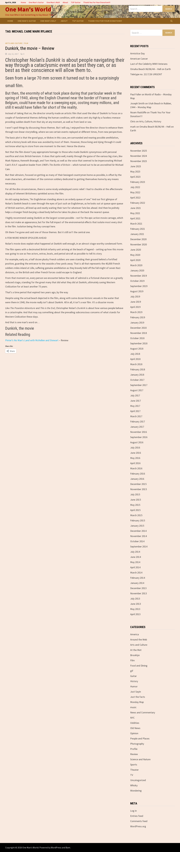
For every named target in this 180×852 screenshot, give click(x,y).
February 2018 (137, 369)
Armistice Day (137, 53)
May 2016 (135, 458)
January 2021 (137, 234)
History (134, 681)
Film (26, 43)
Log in (133, 810)
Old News (135, 728)
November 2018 (138, 333)
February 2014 (137, 577)
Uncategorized (138, 780)
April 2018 (135, 359)
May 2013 (135, 609)
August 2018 (136, 348)
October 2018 (137, 338)
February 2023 (137, 182)
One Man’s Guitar (36, 2)
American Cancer (139, 58)
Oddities (134, 722)
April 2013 (135, 614)
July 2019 (135, 296)
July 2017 (135, 395)
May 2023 (135, 171)
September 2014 (138, 546)
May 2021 (135, 213)
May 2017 (135, 405)
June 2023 (135, 166)
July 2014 (135, 551)
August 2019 (136, 291)
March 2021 (136, 223)
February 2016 (137, 473)
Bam (68, 847)
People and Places (139, 738)
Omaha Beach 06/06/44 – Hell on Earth (150, 69)
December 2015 (138, 484)
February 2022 (137, 202)
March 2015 (136, 515)
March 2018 (136, 364)
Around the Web (138, 639)
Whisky (134, 785)
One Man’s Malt (53, 2)
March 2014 (136, 572)
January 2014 (137, 583)
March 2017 (136, 416)
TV (131, 775)
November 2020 (138, 244)
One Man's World (28, 9)
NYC (132, 717)
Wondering (136, 790)
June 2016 (135, 452)
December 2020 (138, 239)
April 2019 (135, 307)
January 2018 (137, 374)
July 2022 (135, 187)
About (65, 2)
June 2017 (135, 400)
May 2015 (135, 504)
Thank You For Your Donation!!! (96, 2)
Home (23, 2)
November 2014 (138, 536)
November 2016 (138, 432)
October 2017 (137, 379)
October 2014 (137, 541)
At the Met (135, 650)
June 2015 (135, 499)
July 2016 (135, 447)
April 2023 (135, 176)
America (134, 634)
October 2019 (137, 280)
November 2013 (138, 593)
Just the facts (137, 696)
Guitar (133, 676)
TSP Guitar (75, 2)
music (133, 707)
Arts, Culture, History (150, 121)
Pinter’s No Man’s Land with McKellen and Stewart (31, 340)
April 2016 (135, 463)
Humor (134, 686)
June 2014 (135, 557)
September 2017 (138, 385)
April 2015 (135, 510)
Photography (137, 743)
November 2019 (138, 275)
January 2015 (137, 525)
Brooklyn (135, 655)
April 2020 (135, 260)
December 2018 (138, 327)
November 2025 (138, 150)
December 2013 (138, 588)
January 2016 (137, 478)
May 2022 (135, 192)
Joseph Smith (137, 103)
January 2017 (137, 426)
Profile (133, 749)
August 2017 (136, 390)
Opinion (134, 733)
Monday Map (137, 702)
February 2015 (137, 520)
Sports (133, 764)
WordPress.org (138, 826)
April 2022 (135, 197)
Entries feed (136, 816)
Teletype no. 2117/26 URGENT (146, 74)
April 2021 (135, 218)
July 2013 (135, 598)
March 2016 (136, 468)
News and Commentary (142, 712)
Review (134, 754)
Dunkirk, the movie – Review (29, 48)
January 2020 (137, 270)
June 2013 (135, 603)
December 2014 (138, 530)
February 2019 (137, 317)
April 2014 (135, 567)
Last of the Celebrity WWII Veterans (148, 63)
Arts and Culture (13, 43)
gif (131, 670)
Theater (134, 769)
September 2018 (138, 343)
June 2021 (135, 208)
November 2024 (138, 156)
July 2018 (135, 353)
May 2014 (135, 562)
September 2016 (138, 437)
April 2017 (135, 411)
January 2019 (137, 322)
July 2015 (135, 494)
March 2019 (136, 312)
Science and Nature (140, 759)
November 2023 (138, 161)
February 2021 (137, 228)
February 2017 (137, 421)
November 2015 (138, 489)
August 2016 (136, 442)
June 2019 (135, 301)
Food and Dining (138, 665)
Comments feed (138, 821)
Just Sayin (135, 691)
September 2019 (138, 286)
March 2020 (136, 265)
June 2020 (135, 249)
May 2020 (135, 254)
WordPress (56, 847)
